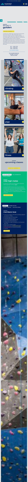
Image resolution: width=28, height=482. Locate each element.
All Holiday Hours (14, 50)
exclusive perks (17, 208)
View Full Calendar (13, 169)
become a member (8, 31)
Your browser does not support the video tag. (14, 14)
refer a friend (6, 177)
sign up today (7, 196)
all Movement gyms (17, 227)
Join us (6, 232)
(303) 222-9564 (14, 55)
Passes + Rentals (7, 208)
